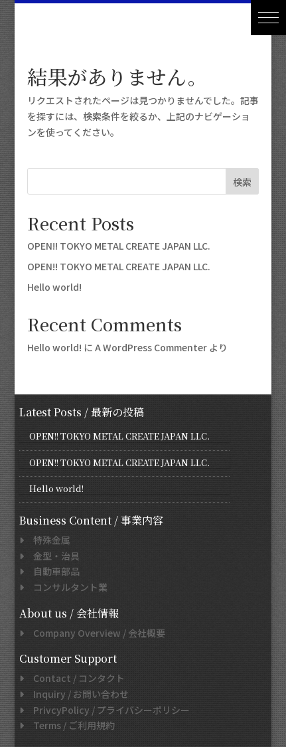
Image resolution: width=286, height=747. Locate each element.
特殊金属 (47, 539)
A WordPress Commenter (151, 347)
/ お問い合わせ (76, 694)
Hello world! (54, 286)
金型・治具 (52, 555)
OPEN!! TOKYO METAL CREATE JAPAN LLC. (118, 245)
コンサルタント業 (65, 587)
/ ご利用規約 (69, 725)
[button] (268, 17)
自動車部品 (52, 571)
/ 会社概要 (94, 632)
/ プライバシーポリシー (107, 709)
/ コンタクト (74, 678)
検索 (242, 182)
